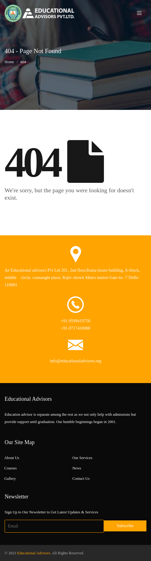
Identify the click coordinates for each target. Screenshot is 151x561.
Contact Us (81, 478)
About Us (11, 458)
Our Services (82, 458)
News (76, 468)
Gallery (10, 478)
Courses (10, 468)
